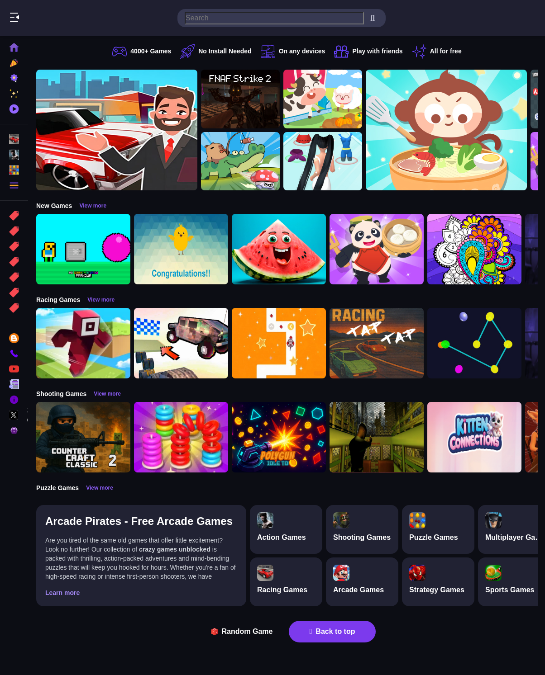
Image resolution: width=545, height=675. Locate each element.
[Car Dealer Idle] (116, 130)
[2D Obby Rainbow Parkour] (83, 249)
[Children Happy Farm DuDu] (322, 99)
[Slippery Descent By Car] (181, 343)
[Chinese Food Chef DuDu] (446, 130)
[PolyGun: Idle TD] (279, 437)
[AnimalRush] (279, 343)
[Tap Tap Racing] (377, 343)
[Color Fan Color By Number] (474, 249)
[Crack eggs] (181, 249)
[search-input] (274, 18)
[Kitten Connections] (474, 437)
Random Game (242, 631)
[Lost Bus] (377, 437)
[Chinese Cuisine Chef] (377, 249)
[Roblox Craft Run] (83, 343)
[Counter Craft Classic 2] (83, 437)
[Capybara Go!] (240, 161)
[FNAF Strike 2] (240, 99)
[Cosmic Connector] (474, 343)
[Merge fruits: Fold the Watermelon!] (279, 249)
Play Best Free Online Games (58, 18)
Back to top (332, 631)
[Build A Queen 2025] (322, 161)
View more (92, 206)
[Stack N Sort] (181, 437)
